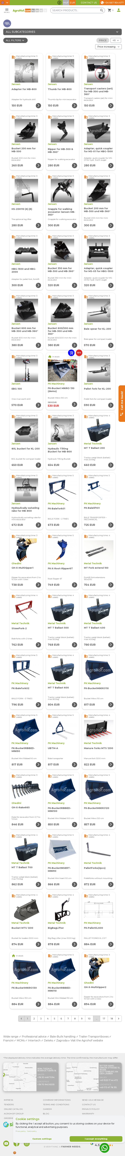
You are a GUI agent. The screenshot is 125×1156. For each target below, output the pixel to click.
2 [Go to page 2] (34, 1018)
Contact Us (89, 2)
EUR (72, 2)
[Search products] (79, 10)
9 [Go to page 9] (82, 1018)
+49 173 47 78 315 (108, 1087)
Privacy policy (21, 1131)
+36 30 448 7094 (46, 1077)
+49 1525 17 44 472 (109, 1080)
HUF (66, 2)
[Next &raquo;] (119, 1019)
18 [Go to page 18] (112, 1018)
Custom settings (42, 1139)
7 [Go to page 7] (68, 1018)
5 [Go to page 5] (54, 1018)
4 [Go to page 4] (48, 1018)
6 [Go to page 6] (61, 1018)
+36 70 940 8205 (46, 1084)
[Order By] (108, 46)
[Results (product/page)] (116, 40)
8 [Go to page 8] (75, 1018)
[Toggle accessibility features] (59, 3)
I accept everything (96, 1139)
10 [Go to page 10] (89, 1018)
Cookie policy (32, 1131)
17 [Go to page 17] (104, 1018)
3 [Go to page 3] (41, 1018)
